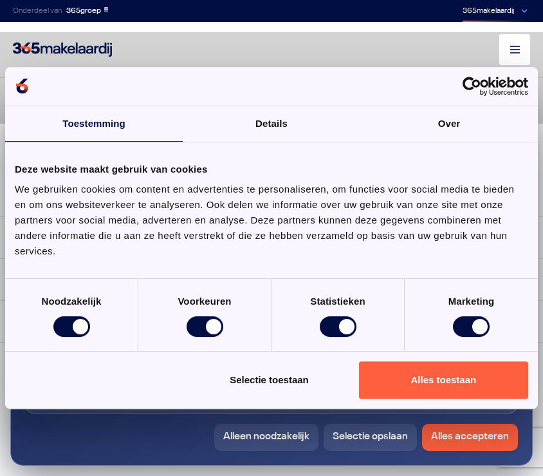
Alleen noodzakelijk (266, 437)
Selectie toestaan (269, 379)
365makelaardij (488, 11)
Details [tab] (271, 123)
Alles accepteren (470, 437)
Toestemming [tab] (93, 123)
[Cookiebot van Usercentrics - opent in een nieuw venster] (472, 86)
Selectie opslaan (370, 437)
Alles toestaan (443, 379)
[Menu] (514, 49)
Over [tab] (449, 123)
